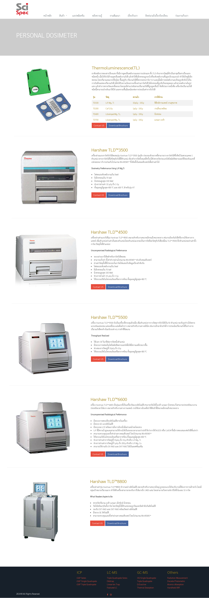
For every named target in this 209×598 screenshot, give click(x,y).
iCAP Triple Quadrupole (86, 584)
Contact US (99, 125)
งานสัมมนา (115, 15)
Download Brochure (118, 125)
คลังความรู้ (97, 15)
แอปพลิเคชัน (78, 15)
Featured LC (112, 587)
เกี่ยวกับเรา (133, 15)
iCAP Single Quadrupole (87, 581)
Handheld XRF (173, 587)
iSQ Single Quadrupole (146, 578)
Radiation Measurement (177, 578)
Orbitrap (110, 581)
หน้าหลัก (47, 15)
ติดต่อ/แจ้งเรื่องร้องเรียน (156, 15)
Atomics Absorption (175, 584)
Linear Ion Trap (113, 584)
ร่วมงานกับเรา (181, 15)
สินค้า (62, 15)
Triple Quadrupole (144, 581)
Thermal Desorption (145, 587)
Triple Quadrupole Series (117, 578)
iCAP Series (81, 578)
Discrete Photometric (176, 581)
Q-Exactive (141, 584)
